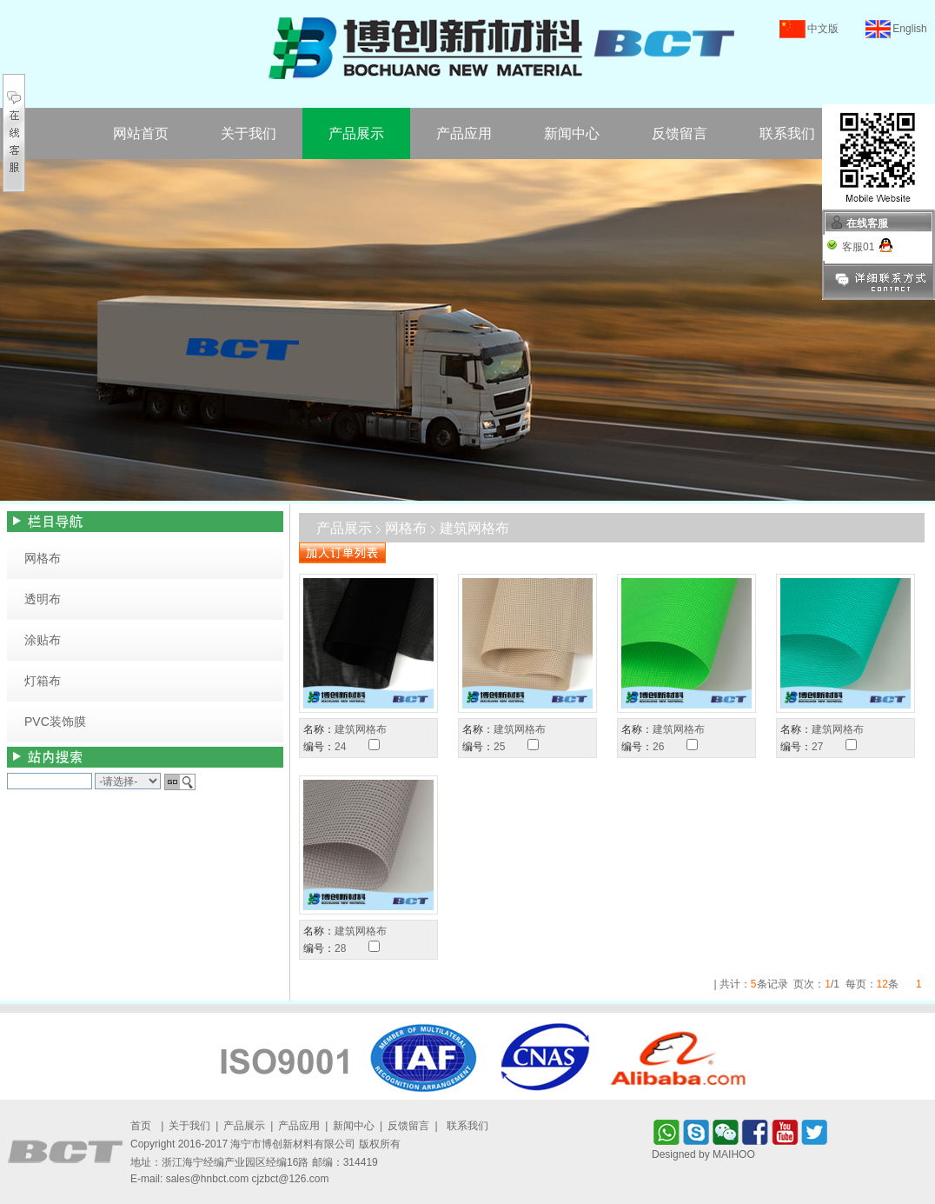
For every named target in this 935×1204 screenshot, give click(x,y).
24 (340, 747)
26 (658, 747)
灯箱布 (42, 681)
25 (499, 747)
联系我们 (787, 133)
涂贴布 (42, 640)
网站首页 (141, 133)
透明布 (42, 599)
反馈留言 (679, 133)
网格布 (42, 558)
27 (817, 747)
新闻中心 (572, 133)
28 (340, 948)
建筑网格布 (361, 729)
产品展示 (356, 133)
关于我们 (248, 133)
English (909, 29)
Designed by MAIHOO (703, 1154)
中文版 (823, 29)
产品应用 (464, 133)
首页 (140, 1126)
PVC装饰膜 (55, 721)
